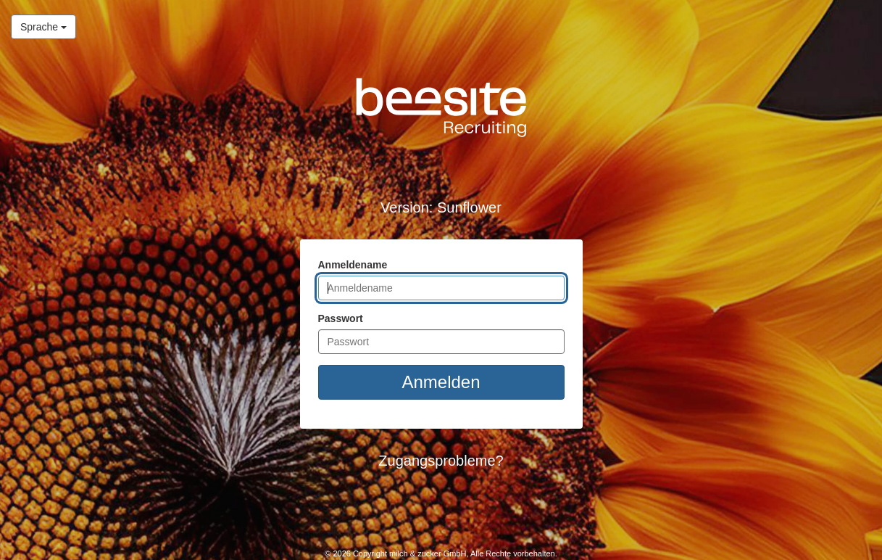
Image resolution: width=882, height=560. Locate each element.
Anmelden (441, 382)
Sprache (39, 26)
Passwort (340, 318)
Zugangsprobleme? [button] (440, 461)
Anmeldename (353, 265)
